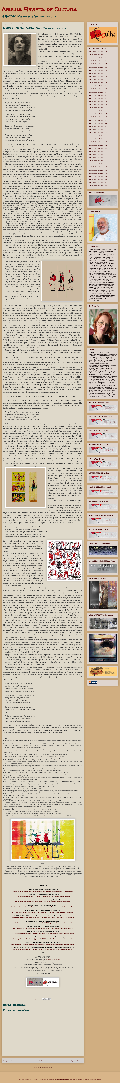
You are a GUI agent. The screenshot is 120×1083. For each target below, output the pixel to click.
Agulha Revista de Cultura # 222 (98, 54)
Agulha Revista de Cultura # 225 (98, 64)
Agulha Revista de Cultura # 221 (98, 51)
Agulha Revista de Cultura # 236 (98, 98)
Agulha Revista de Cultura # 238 (98, 104)
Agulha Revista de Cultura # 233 (98, 89)
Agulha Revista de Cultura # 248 (98, 136)
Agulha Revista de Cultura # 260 (98, 173)
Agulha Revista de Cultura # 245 (98, 126)
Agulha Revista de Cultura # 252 (98, 148)
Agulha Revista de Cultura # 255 (98, 157)
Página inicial (43, 1061)
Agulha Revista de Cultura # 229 (98, 76)
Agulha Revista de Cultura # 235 (98, 95)
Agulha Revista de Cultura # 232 (98, 86)
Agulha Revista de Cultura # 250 (98, 142)
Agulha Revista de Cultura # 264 (98, 185)
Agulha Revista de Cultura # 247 (98, 132)
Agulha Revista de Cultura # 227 (98, 70)
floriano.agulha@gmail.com (53, 959)
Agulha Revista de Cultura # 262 (98, 179)
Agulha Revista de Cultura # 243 (98, 120)
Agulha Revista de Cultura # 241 (98, 114)
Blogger (99, 1079)
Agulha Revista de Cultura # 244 (98, 123)
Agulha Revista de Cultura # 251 (98, 145)
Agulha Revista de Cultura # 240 (98, 110)
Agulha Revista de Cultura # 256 (98, 160)
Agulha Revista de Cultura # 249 (98, 139)
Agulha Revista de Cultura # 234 (98, 92)
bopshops (86, 1079)
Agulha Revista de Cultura (39, 9)
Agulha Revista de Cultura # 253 (98, 151)
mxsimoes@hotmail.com (52, 961)
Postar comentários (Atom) (45, 1067)
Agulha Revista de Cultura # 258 (98, 167)
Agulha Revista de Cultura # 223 (98, 58)
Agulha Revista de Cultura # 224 (98, 61)
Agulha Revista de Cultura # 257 (98, 164)
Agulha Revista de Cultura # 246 (98, 129)
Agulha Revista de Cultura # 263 (98, 182)
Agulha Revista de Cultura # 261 (98, 176)
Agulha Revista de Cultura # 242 (98, 117)
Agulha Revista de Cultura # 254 (98, 154)
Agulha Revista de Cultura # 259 (98, 170)
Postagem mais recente (10, 1061)
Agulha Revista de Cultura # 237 (98, 101)
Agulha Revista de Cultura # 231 (98, 82)
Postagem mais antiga (75, 1061)
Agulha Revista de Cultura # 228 (98, 73)
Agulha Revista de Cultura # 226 (98, 67)
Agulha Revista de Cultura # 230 (98, 79)
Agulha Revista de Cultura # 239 (98, 107)
